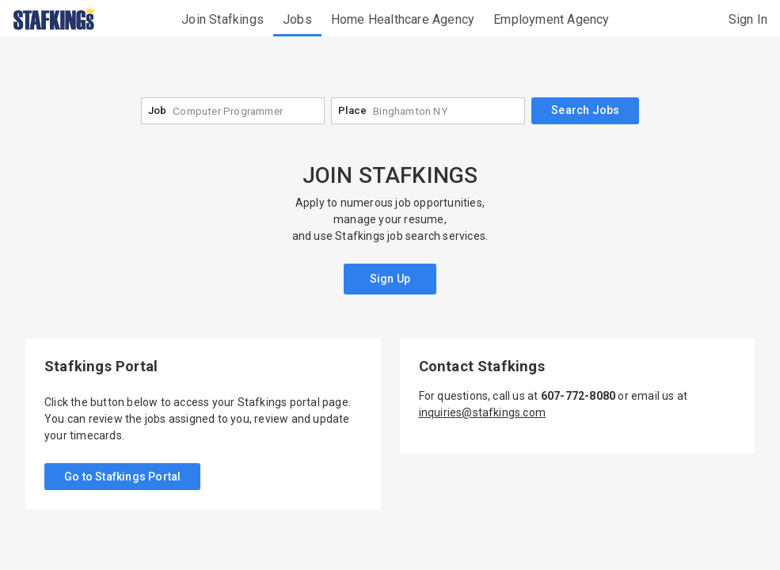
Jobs (297, 19)
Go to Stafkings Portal (122, 476)
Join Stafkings (222, 19)
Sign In (748, 19)
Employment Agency (551, 19)
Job (157, 110)
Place (352, 110)
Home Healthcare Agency (402, 19)
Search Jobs (585, 110)
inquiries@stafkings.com (482, 412)
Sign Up (390, 278)
